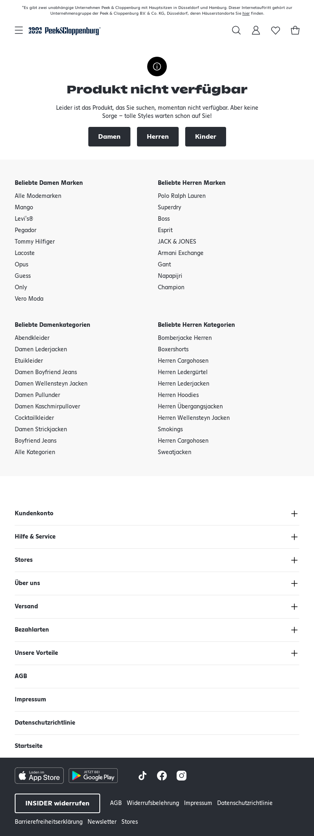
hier (246, 13)
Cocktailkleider (34, 418)
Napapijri (170, 276)
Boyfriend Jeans (35, 441)
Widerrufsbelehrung (153, 803)
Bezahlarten (32, 630)
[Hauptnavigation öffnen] (19, 30)
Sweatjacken (174, 452)
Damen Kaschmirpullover (47, 407)
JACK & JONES (177, 242)
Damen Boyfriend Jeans (46, 372)
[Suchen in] (236, 30)
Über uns (27, 583)
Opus (21, 265)
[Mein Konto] (256, 30)
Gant (164, 265)
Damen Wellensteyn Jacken (51, 384)
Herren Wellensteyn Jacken (194, 418)
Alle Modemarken (38, 196)
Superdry (169, 208)
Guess (23, 276)
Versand (26, 607)
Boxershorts (173, 350)
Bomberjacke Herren (185, 338)
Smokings (170, 429)
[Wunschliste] (275, 30)
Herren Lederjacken (183, 384)
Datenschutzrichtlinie (45, 723)
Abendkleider (32, 338)
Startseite (29, 746)
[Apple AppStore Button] (39, 775)
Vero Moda (29, 299)
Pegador (25, 230)
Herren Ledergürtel (183, 372)
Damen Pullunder (37, 395)
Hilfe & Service (35, 537)
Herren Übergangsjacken (190, 407)
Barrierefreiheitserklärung (49, 822)
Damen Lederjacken (41, 350)
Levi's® (24, 219)
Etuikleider (29, 361)
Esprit (165, 230)
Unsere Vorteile (36, 653)
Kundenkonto (34, 514)
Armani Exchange (181, 253)
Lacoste (25, 253)
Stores (24, 560)
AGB (21, 676)
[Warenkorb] (295, 30)
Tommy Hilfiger (35, 242)
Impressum (30, 700)
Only (21, 287)
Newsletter (102, 822)
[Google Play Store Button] (93, 775)
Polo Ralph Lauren (182, 196)
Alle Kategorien (35, 452)
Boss (164, 219)
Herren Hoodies (178, 395)
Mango (24, 208)
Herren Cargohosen (183, 361)
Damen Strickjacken (41, 429)
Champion (171, 287)
